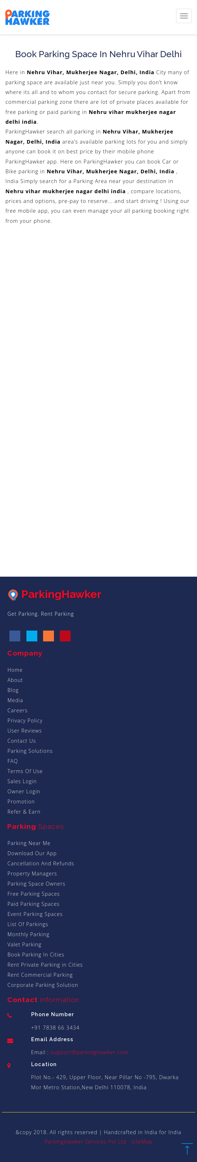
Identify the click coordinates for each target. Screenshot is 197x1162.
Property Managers (32, 873)
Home (14, 669)
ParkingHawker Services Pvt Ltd (85, 1141)
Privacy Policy (24, 720)
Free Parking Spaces (33, 893)
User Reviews (24, 730)
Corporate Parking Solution (42, 984)
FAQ (12, 761)
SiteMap (141, 1141)
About (15, 680)
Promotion (21, 801)
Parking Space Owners (36, 883)
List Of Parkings (27, 924)
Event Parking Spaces (35, 914)
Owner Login (23, 791)
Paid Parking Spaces (33, 903)
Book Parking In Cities (35, 954)
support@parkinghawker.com (89, 1052)
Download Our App (31, 853)
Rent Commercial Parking (40, 974)
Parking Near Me (28, 843)
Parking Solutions (30, 750)
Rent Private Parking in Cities (45, 964)
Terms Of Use (25, 771)
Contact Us (21, 740)
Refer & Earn (23, 811)
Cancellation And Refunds (40, 863)
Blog (12, 690)
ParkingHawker (54, 594)
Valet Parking (24, 944)
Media (15, 700)
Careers (17, 710)
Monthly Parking (28, 934)
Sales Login (22, 781)
